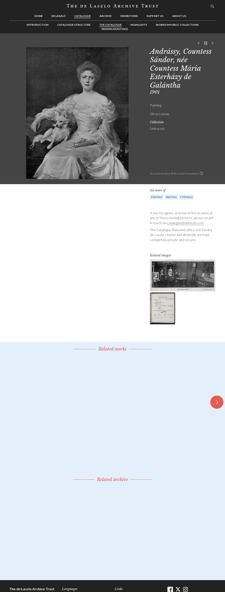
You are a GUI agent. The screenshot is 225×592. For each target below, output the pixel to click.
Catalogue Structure (74, 24)
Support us (155, 16)
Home (38, 16)
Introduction (37, 24)
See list (205, 43)
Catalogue (82, 16)
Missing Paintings (115, 29)
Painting (171, 197)
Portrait (157, 197)
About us (179, 16)
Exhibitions (129, 16)
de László (58, 16)
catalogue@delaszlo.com (185, 223)
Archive (106, 16)
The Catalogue (110, 24)
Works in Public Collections (177, 24)
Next (212, 43)
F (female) (186, 197)
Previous (199, 43)
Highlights (139, 24)
